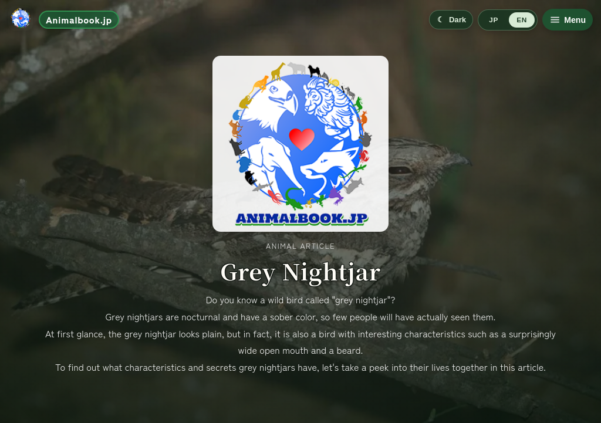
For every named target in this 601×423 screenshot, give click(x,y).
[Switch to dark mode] (451, 19)
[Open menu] (567, 20)
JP (493, 20)
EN (521, 20)
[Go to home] (63, 19)
